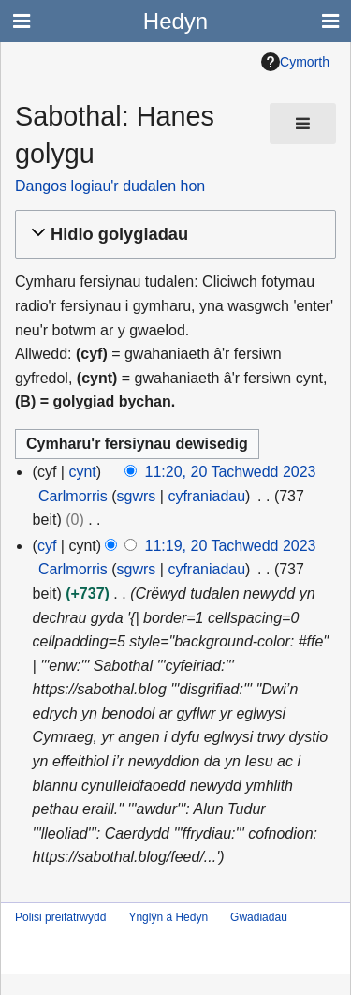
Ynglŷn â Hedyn (168, 917)
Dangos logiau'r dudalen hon (110, 186)
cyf (46, 546)
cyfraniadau (206, 496)
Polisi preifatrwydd (60, 917)
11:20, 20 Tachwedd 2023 (230, 472)
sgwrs (136, 496)
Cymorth (295, 61)
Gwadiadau (258, 917)
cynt (81, 472)
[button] (172, 235)
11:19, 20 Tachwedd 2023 (230, 546)
